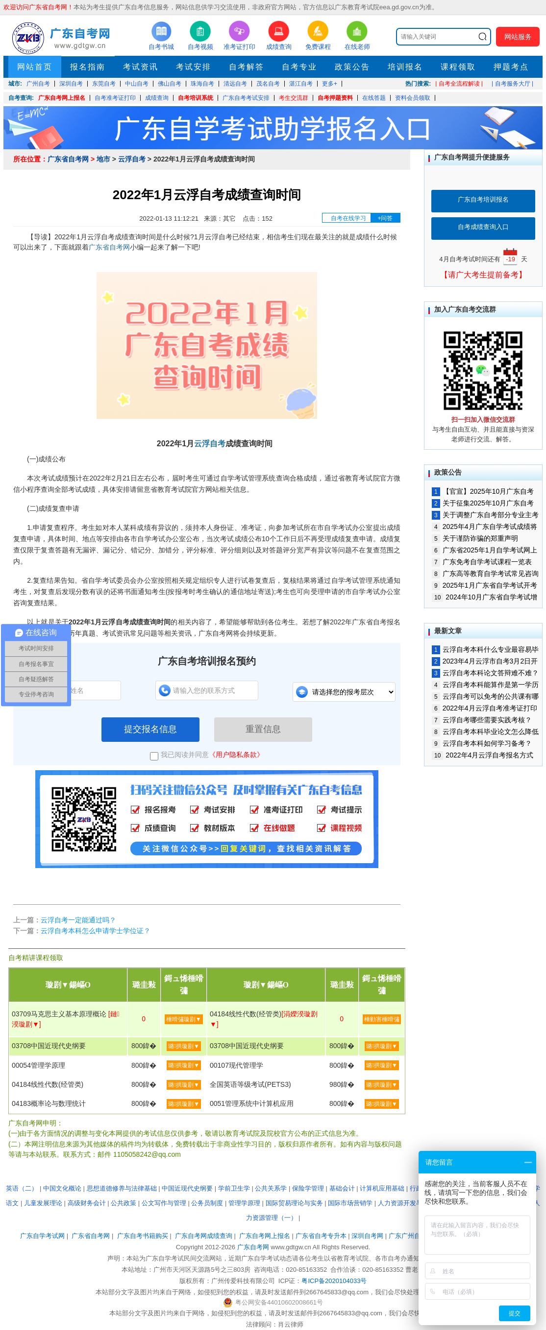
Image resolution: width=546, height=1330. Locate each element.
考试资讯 (140, 67)
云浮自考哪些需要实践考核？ (482, 720)
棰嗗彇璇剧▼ (183, 1019)
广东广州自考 (408, 1235)
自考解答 (246, 67)
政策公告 (352, 67)
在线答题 (374, 97)
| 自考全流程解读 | (459, 83)
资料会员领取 (412, 97)
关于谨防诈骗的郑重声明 (475, 538)
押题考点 (511, 67)
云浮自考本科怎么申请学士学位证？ (95, 931)
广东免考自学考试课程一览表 (482, 562)
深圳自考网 (367, 1235)
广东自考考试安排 (246, 97)
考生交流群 (293, 97)
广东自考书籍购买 (142, 1235)
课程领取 (458, 67)
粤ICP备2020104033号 (334, 1280)
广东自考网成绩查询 (203, 1235)
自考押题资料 (335, 97)
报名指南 (87, 67)
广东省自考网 (68, 159)
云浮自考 (132, 159)
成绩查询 (157, 97)
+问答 (385, 218)
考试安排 (193, 67)
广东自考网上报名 (61, 97)
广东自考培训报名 (483, 199)
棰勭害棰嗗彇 (381, 1019)
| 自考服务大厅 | (512, 83)
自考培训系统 (195, 97)
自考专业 (299, 67)
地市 (103, 159)
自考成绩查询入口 (483, 226)
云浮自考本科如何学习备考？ (482, 743)
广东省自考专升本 (321, 1235)
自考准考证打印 (115, 97)
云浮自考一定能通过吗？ (78, 920)
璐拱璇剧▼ (183, 1046)
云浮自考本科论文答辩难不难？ (485, 673)
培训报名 (405, 67)
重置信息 (263, 729)
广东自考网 (253, 1247)
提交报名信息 (150, 729)
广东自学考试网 (42, 1235)
